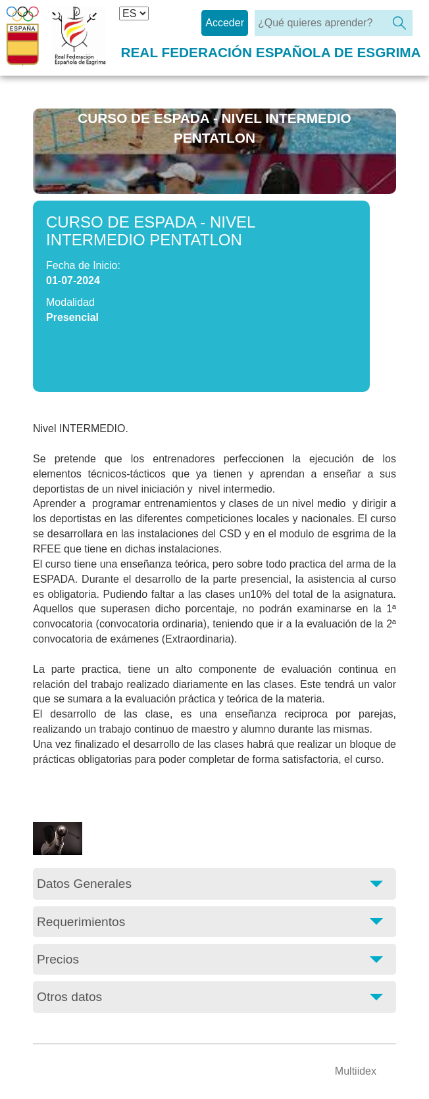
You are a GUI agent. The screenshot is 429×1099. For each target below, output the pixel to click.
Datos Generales (84, 884)
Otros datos (69, 997)
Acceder (224, 22)
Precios (58, 959)
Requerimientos (81, 922)
